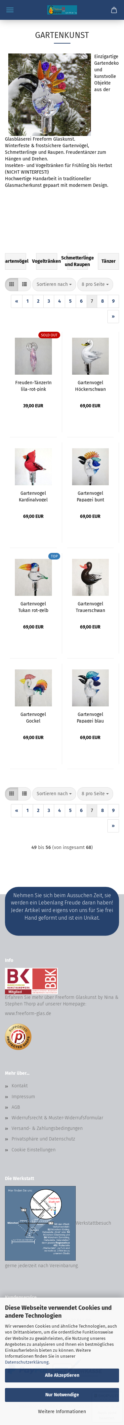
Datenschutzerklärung (27, 1362)
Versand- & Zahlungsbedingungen (47, 1128)
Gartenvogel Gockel (33, 717)
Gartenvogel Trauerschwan (90, 606)
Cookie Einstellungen (34, 1150)
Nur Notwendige (62, 1395)
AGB (16, 1107)
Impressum (23, 1097)
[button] (11, 284)
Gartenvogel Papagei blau (90, 717)
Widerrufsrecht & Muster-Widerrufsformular (57, 1118)
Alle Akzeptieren (62, 1375)
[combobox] (54, 284)
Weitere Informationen (62, 1411)
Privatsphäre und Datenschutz (43, 1139)
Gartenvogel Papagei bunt (90, 496)
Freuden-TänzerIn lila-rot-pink (33, 385)
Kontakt (20, 1086)
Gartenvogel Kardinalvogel (33, 496)
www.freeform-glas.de (28, 1013)
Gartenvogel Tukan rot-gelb (33, 606)
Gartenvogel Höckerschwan (90, 385)
